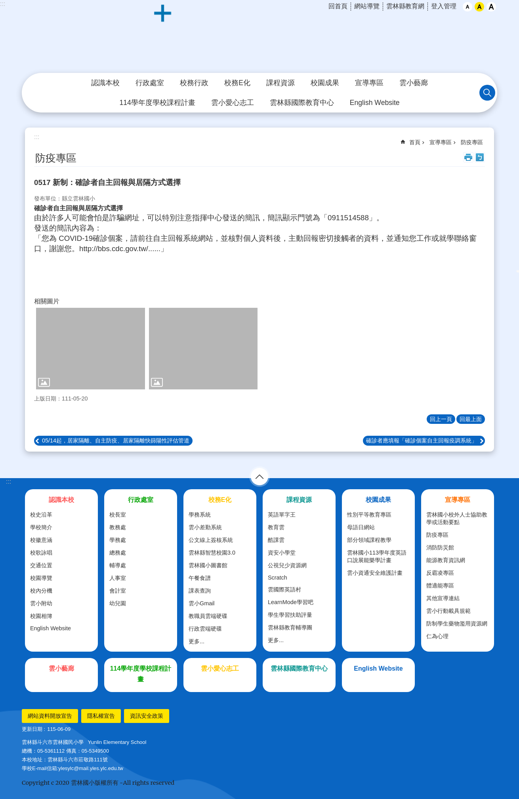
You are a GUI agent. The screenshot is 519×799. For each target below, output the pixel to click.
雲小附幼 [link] (41, 603)
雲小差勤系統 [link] (205, 527)
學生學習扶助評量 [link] (290, 615)
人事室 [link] (117, 578)
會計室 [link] (117, 590)
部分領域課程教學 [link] (369, 540)
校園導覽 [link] (41, 578)
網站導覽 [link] (367, 6)
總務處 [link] (117, 552)
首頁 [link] (414, 142)
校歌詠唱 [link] (41, 552)
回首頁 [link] (337, 6)
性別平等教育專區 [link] (369, 514)
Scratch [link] (277, 577)
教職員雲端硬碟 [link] (208, 616)
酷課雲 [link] (276, 540)
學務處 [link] (117, 540)
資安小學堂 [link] (282, 552)
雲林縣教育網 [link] (405, 6)
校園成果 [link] (325, 83)
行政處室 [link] (149, 83)
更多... (196, 641)
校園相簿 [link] (41, 616)
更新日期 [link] (32, 729)
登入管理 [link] (443, 6)
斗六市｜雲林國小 (259, 37)
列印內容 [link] (468, 157)
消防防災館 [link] (440, 547)
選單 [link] (259, 476)
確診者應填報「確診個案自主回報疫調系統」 (421, 440)
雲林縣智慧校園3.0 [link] (212, 552)
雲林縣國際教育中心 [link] (302, 103)
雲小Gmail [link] (202, 603)
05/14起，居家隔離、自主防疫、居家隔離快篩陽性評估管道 (115, 440)
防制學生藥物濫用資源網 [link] (456, 623)
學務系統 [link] (200, 514)
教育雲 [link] (276, 527)
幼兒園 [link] (117, 603)
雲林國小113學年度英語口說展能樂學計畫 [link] (376, 556)
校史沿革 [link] (41, 514)
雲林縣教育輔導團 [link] (290, 627)
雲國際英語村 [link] (284, 589)
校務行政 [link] (194, 83)
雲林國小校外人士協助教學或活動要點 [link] (456, 518)
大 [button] (491, 6)
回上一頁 (441, 419)
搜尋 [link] (487, 93)
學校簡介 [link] (41, 527)
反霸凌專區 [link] (440, 573)
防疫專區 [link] (472, 142)
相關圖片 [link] (46, 301)
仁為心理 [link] (437, 636)
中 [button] (479, 6)
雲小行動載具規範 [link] (448, 611)
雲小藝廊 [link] (413, 83)
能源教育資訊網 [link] (445, 560)
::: (2, 3)
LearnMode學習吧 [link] (290, 602)
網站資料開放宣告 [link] (50, 716)
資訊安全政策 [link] (146, 716)
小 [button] (467, 6)
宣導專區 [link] (369, 83)
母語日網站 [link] (361, 527)
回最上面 (471, 419)
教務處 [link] (117, 527)
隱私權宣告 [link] (101, 716)
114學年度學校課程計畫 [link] (157, 103)
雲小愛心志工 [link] (232, 103)
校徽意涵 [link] (41, 540)
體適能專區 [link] (440, 585)
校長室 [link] (117, 514)
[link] (90, 348)
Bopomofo (480, 157)
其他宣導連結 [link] (443, 598)
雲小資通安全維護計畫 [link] (375, 573)
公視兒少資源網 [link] (287, 565)
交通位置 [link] (41, 565)
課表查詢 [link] (200, 590)
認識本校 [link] (105, 83)
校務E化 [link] (237, 83)
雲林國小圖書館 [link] (208, 565)
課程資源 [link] (280, 83)
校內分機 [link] (41, 590)
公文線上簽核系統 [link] (211, 540)
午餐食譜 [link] (200, 578)
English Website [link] (375, 103)
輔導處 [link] (117, 565)
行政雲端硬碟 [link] (205, 628)
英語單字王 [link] (282, 514)
